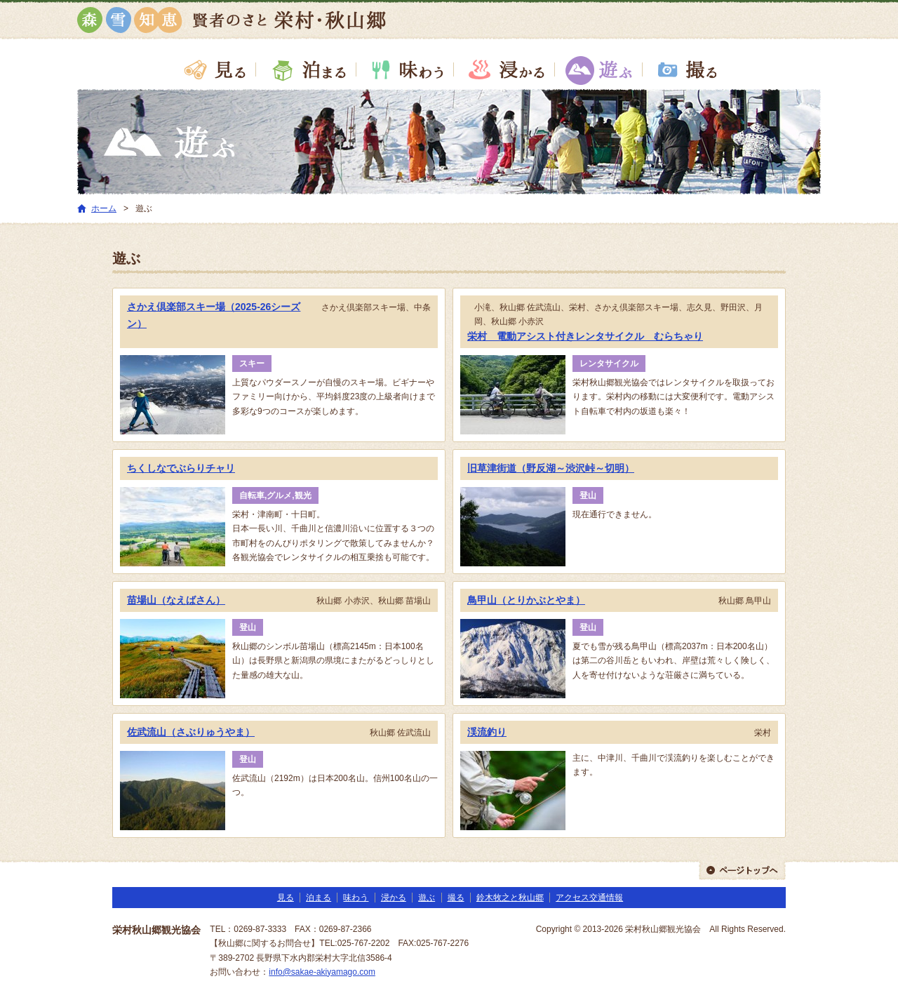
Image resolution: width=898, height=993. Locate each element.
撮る (684, 69)
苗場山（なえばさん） (176, 600)
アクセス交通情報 (589, 897)
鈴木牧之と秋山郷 (510, 897)
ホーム (103, 208)
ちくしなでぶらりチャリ (181, 468)
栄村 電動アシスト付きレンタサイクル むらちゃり (585, 336)
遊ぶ (598, 69)
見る (214, 69)
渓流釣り (487, 732)
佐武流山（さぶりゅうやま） (191, 732)
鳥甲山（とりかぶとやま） (526, 600)
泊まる (306, 69)
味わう (405, 69)
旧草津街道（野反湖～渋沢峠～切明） (550, 468)
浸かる (504, 69)
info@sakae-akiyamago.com (322, 972)
